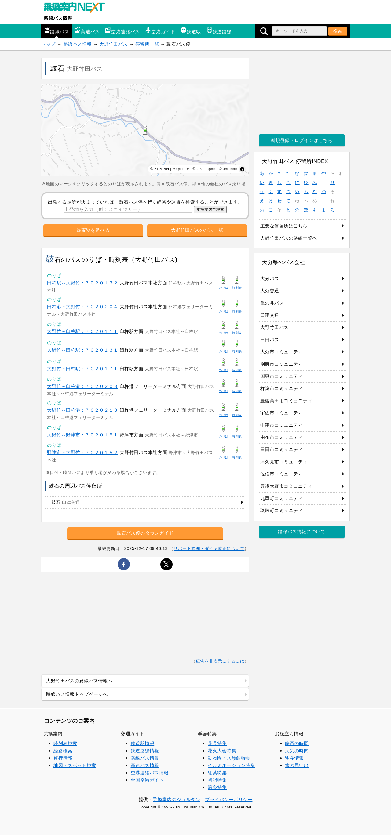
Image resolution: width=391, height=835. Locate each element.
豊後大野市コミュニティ (286, 486)
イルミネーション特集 (231, 765)
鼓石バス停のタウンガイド (145, 533)
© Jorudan (228, 169)
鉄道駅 (191, 30)
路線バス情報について (301, 531)
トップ (48, 44)
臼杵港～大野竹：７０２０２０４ (82, 306)
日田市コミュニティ (281, 449)
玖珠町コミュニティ (281, 510)
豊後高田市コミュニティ (286, 400)
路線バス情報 (58, 18)
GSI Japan (206, 169)
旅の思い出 (297, 765)
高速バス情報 (145, 765)
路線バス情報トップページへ (77, 694)
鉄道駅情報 (143, 743)
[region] (145, 130)
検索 (338, 30)
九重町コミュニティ (281, 498)
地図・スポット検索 (74, 765)
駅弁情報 (294, 758)
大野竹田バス (113, 44)
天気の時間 (297, 750)
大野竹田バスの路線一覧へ (288, 237)
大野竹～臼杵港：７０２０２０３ (82, 386)
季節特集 (207, 733)
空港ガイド (160, 30)
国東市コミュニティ (281, 376)
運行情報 (62, 758)
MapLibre (181, 169)
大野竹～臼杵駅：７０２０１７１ (82, 368)
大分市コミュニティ (281, 351)
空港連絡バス (122, 30)
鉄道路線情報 (145, 750)
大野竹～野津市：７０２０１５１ (82, 434)
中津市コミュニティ (281, 425)
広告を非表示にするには (220, 661)
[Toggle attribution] (242, 169)
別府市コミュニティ (281, 364)
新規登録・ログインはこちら (302, 140)
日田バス (269, 339)
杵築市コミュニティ (281, 388)
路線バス (56, 30)
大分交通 (269, 290)
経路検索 (62, 750)
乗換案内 (53, 733)
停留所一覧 (147, 44)
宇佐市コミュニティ (281, 412)
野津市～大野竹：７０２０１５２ (82, 452)
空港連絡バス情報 (150, 772)
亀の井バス (272, 302)
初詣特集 (217, 780)
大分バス (269, 278)
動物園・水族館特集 (229, 758)
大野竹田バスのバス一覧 (197, 230)
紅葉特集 (217, 772)
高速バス (87, 30)
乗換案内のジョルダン (176, 799)
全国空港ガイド (147, 780)
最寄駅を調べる (93, 230)
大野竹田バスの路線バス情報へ (79, 680)
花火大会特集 (222, 750)
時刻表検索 (65, 743)
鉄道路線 (219, 30)
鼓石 (65, 502)
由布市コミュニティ (281, 437)
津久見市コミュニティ (284, 461)
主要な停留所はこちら (284, 225)
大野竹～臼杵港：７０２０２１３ (82, 410)
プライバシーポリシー (228, 799)
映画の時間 (297, 743)
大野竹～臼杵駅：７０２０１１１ (82, 331)
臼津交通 (269, 315)
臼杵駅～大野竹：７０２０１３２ (82, 282)
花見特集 (217, 743)
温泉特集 (217, 787)
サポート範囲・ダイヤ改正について (209, 548)
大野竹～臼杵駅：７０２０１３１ (82, 349)
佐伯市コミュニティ (281, 473)
